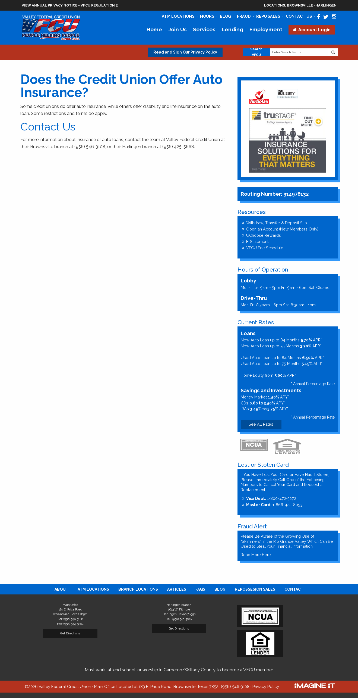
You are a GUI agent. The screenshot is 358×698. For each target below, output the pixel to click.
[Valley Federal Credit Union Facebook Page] (318, 17)
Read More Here (256, 554)
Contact (293, 589)
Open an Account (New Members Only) (282, 229)
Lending (232, 29)
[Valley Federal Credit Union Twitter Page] (325, 17)
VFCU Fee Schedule (264, 247)
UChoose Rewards (263, 235)
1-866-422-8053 (274, 504)
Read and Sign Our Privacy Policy (185, 52)
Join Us (178, 29)
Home (154, 29)
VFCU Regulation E (99, 5)
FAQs (200, 589)
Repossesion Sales (255, 589)
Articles (176, 589)
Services (204, 29)
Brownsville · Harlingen (300, 5)
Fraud (244, 16)
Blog (225, 16)
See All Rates (261, 424)
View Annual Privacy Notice (49, 5)
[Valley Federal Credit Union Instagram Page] (334, 17)
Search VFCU (256, 52)
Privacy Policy (265, 686)
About (61, 589)
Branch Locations (138, 589)
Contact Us (299, 16)
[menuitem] (61, 589)
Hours (207, 16)
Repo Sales (268, 16)
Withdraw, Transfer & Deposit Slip (276, 222)
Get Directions (70, 633)
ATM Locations (178, 16)
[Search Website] (333, 52)
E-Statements (258, 241)
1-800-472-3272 (271, 498)
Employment (265, 29)
